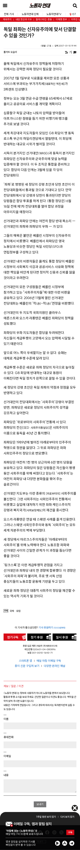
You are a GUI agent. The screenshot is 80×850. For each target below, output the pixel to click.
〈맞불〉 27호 (46, 45)
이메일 (7, 756)
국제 (12, 611)
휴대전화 (9, 737)
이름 (6, 719)
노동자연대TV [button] (54, 14)
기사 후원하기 (52, 627)
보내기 (40, 804)
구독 (70, 832)
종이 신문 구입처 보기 (27, 666)
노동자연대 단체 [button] (30, 14)
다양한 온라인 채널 (54, 666)
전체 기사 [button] (9, 14)
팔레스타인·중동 (44, 19)
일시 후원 (62, 637)
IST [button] (72, 14)
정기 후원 (37, 637)
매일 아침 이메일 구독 (49, 660)
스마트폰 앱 (26, 660)
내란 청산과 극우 (24, 19)
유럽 (18, 611)
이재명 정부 (61, 19)
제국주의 (7, 19)
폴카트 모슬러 (10, 52)
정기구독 (13, 637)
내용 (6, 775)
